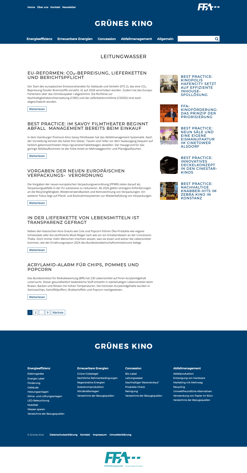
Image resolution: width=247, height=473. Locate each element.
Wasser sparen (36, 409)
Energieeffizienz (39, 39)
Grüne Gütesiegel (87, 373)
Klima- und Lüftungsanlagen (44, 396)
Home (31, 7)
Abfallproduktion (183, 373)
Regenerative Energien (91, 382)
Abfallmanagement (136, 39)
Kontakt (55, 7)
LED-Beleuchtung (38, 400)
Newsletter (69, 7)
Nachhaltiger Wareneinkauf (141, 382)
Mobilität (32, 405)
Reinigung (131, 391)
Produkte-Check (135, 387)
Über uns (42, 7)
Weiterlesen (37, 109)
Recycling (179, 387)
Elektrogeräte (35, 373)
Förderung (33, 383)
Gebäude (32, 387)
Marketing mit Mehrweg (188, 382)
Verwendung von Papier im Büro (193, 395)
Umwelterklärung (120, 434)
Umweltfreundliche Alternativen (192, 391)
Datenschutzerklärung (63, 434)
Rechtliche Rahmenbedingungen (97, 378)
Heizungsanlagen (38, 391)
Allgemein (165, 39)
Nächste (58, 312)
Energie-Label (35, 378)
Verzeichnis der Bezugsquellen (45, 413)
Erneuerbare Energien (74, 39)
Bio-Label (131, 373)
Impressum (100, 434)
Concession (107, 39)
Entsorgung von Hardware (189, 378)
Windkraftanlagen (88, 391)
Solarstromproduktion (90, 387)
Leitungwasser (134, 378)
